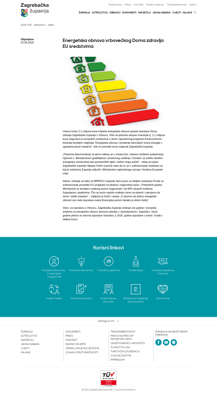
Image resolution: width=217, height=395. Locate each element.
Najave (187, 12)
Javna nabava (161, 12)
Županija (84, 12)
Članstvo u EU (120, 347)
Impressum (117, 360)
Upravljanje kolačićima (82, 348)
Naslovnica (115, 5)
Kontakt (138, 5)
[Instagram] (174, 342)
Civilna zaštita (120, 355)
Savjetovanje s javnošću (127, 343)
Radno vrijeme (155, 5)
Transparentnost (177, 5)
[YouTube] (166, 342)
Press (128, 5)
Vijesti (176, 12)
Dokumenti (129, 12)
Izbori (193, 5)
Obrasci (115, 12)
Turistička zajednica (125, 351)
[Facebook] (158, 342)
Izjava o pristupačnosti (82, 352)
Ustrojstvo (100, 12)
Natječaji (144, 12)
